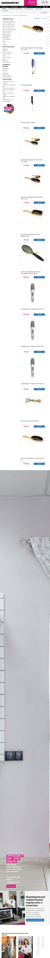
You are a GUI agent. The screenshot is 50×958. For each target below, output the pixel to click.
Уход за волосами (7, 79)
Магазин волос (32, 1)
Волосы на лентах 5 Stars (8, 24)
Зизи (4, 55)
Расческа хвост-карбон (28, 122)
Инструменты (6, 68)
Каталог (4, 8)
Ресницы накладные (7, 77)
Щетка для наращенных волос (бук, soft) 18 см (32, 160)
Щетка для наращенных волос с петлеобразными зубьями (31, 272)
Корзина (44, 12)
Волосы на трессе (7, 32)
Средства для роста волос (9, 88)
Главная (3, 15)
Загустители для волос (8, 99)
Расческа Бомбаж (26, 85)
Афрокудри (5, 49)
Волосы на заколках (7, 31)
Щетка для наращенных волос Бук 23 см (32, 459)
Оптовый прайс (38, 8)
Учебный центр (23, 6)
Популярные (37, 18)
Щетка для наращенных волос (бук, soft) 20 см (32, 48)
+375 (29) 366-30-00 (32, 2)
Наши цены (11, 886)
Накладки (5, 44)
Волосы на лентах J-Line (8, 27)
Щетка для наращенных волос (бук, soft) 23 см (32, 198)
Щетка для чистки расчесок (29, 421)
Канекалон (5, 50)
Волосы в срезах (6, 34)
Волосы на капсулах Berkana (9, 29)
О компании (5, 10)
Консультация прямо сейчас (35, 920)
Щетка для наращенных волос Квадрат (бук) (30, 235)
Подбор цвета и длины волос (15, 8)
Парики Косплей (6, 62)
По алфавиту (43, 18)
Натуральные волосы (8, 19)
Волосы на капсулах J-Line (9, 26)
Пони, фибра (5, 60)
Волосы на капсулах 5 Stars (9, 22)
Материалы (5, 70)
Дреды (4, 59)
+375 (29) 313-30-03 (44, 2)
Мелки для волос (7, 101)
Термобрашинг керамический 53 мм (32, 384)
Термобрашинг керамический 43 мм (32, 346)
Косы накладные (6, 39)
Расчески (5, 72)
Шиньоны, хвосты (7, 54)
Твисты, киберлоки (7, 57)
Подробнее (39, 53)
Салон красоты (45, 1)
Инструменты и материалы (17, 15)
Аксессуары (5, 73)
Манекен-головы (6, 75)
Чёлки (4, 42)
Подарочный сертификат (8, 21)
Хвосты (4, 41)
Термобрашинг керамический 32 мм (32, 309)
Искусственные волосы (9, 46)
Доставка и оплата (28, 8)
